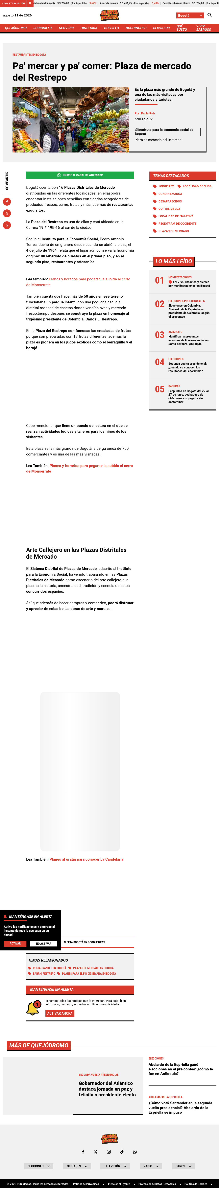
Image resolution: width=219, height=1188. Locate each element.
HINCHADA (89, 28)
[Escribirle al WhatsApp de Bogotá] (135, 1152)
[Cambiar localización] (190, 15)
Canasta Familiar (13, 3)
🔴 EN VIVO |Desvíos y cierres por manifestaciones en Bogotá (189, 284)
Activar (15, 943)
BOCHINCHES (136, 28)
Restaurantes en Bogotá (47, 968)
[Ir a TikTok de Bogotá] (122, 1152)
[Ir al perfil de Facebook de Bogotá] (83, 1152)
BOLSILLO (111, 28)
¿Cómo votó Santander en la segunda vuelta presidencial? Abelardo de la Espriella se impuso (180, 1108)
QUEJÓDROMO (16, 28)
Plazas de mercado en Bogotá (91, 968)
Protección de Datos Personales (157, 1184)
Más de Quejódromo (38, 1045)
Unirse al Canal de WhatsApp (80, 175)
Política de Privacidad (86, 1184)
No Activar (43, 943)
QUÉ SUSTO (182, 28)
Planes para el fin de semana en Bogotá (86, 973)
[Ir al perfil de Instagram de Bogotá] (109, 1152)
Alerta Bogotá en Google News (80, 942)
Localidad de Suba (197, 186)
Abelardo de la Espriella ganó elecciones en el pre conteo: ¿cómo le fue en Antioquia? (181, 1069)
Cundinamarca (170, 194)
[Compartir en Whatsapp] (7, 225)
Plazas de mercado (173, 231)
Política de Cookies (195, 1184)
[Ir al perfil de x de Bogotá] (95, 1152)
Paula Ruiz (148, 113)
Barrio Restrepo (41, 973)
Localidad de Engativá (175, 216)
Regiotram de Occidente (177, 224)
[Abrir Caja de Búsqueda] (209, 15)
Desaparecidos (170, 201)
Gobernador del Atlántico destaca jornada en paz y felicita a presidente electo (107, 1089)
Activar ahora (59, 1013)
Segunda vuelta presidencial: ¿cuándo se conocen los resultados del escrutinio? (187, 367)
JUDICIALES (43, 28)
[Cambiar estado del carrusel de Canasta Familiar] (30, 3)
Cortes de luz (169, 209)
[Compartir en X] (7, 214)
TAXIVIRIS (66, 28)
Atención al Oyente (119, 1184)
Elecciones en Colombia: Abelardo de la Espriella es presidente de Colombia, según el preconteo (188, 311)
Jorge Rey (166, 186)
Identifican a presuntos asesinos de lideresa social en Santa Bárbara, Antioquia (188, 340)
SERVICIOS (161, 28)
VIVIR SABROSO (203, 28)
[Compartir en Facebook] (7, 202)
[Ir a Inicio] (109, 15)
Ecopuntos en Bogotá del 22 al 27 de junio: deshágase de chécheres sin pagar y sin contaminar (188, 396)
